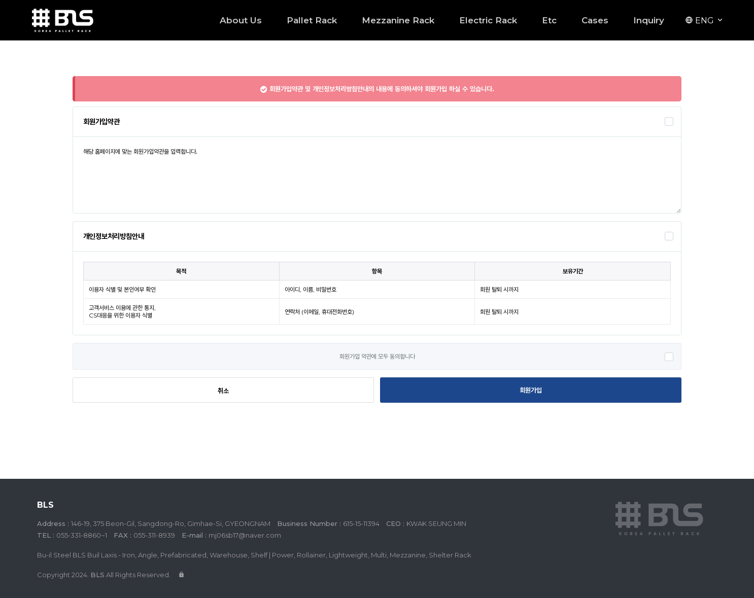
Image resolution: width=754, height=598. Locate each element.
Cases (594, 20)
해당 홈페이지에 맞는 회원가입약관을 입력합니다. (377, 175)
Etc (549, 20)
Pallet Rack (312, 20)
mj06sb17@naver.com (245, 535)
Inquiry (648, 20)
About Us (241, 20)
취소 (223, 390)
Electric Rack (488, 20)
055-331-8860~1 (81, 535)
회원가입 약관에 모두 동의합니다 (377, 356)
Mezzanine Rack (398, 20)
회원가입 (531, 390)
